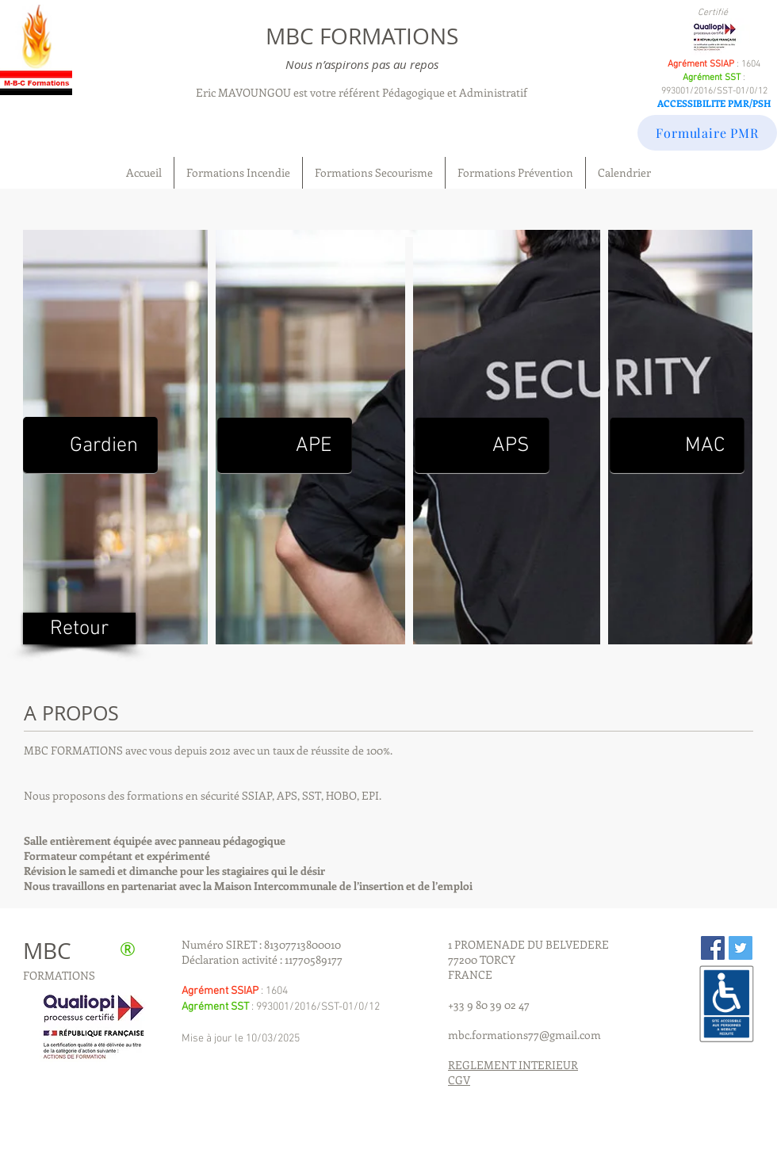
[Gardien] (90, 445)
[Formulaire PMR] (707, 133)
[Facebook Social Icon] (713, 948)
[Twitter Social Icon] (740, 948)
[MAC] (677, 446)
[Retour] (79, 628)
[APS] (482, 446)
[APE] (284, 446)
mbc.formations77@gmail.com (524, 1034)
